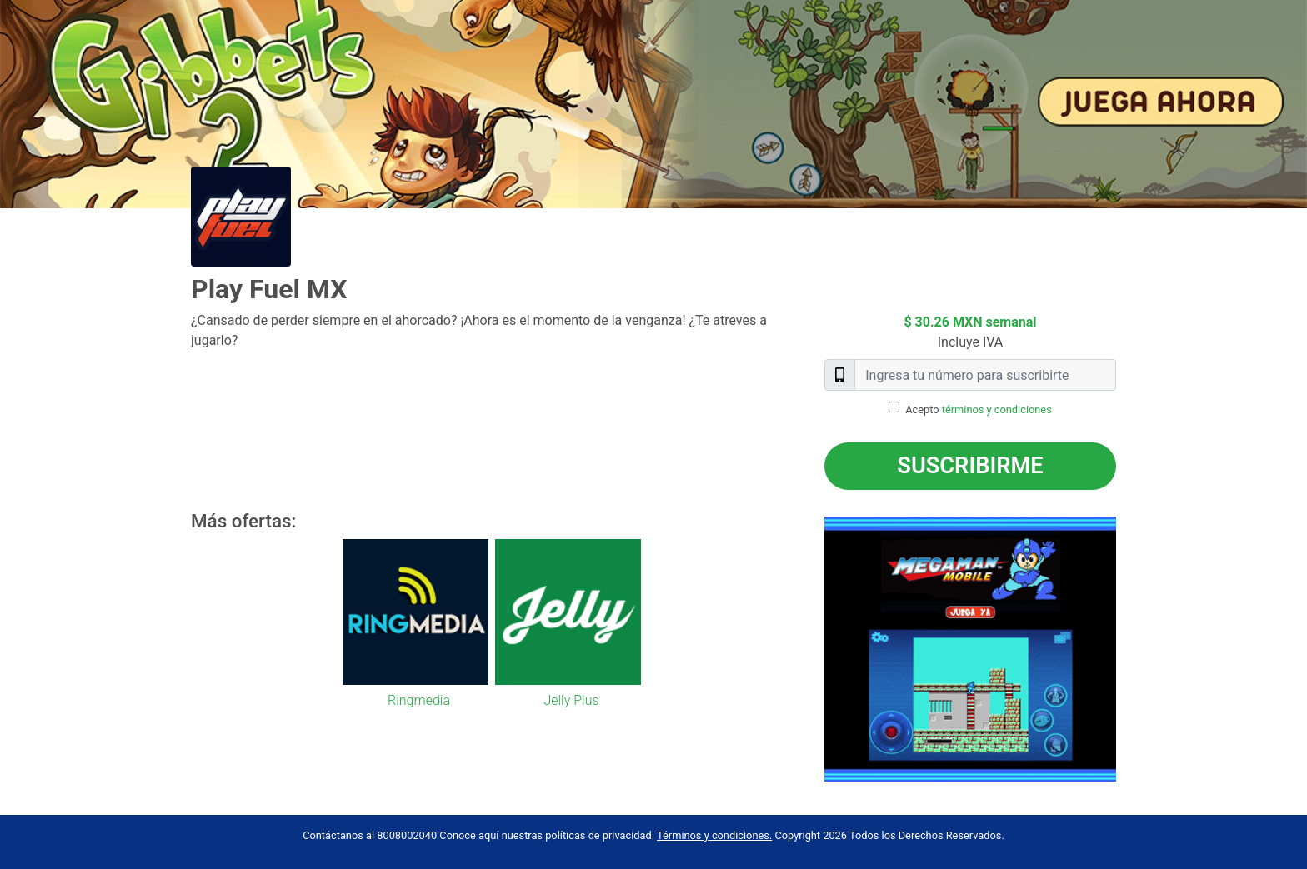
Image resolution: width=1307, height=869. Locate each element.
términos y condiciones (997, 409)
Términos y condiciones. (714, 835)
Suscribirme (970, 465)
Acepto (978, 409)
